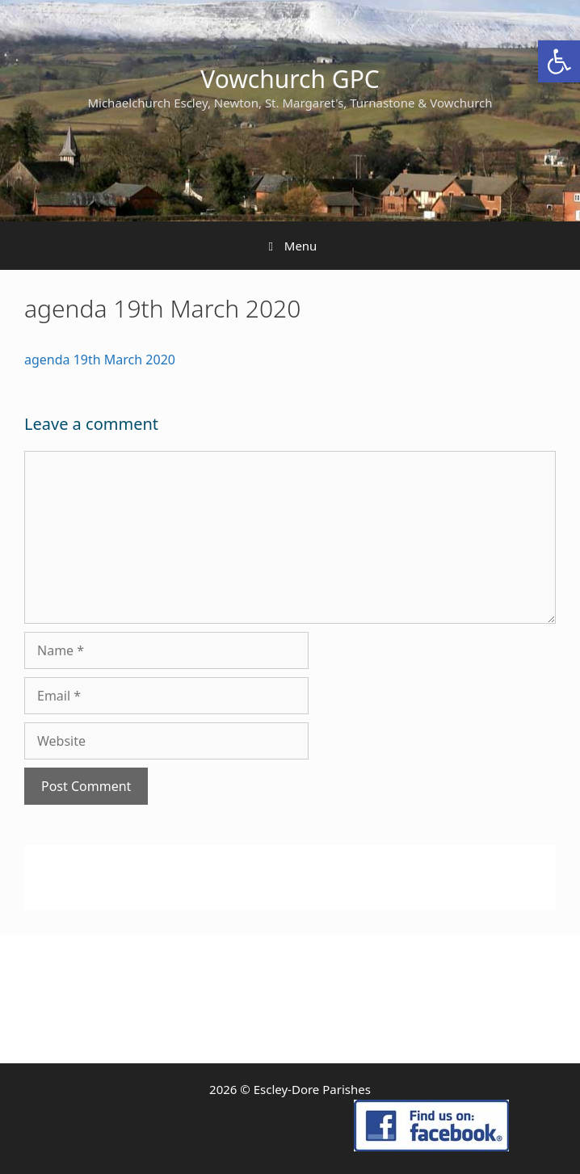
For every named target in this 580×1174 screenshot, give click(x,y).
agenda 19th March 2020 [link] (99, 359)
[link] (559, 61)
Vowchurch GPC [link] (290, 78)
